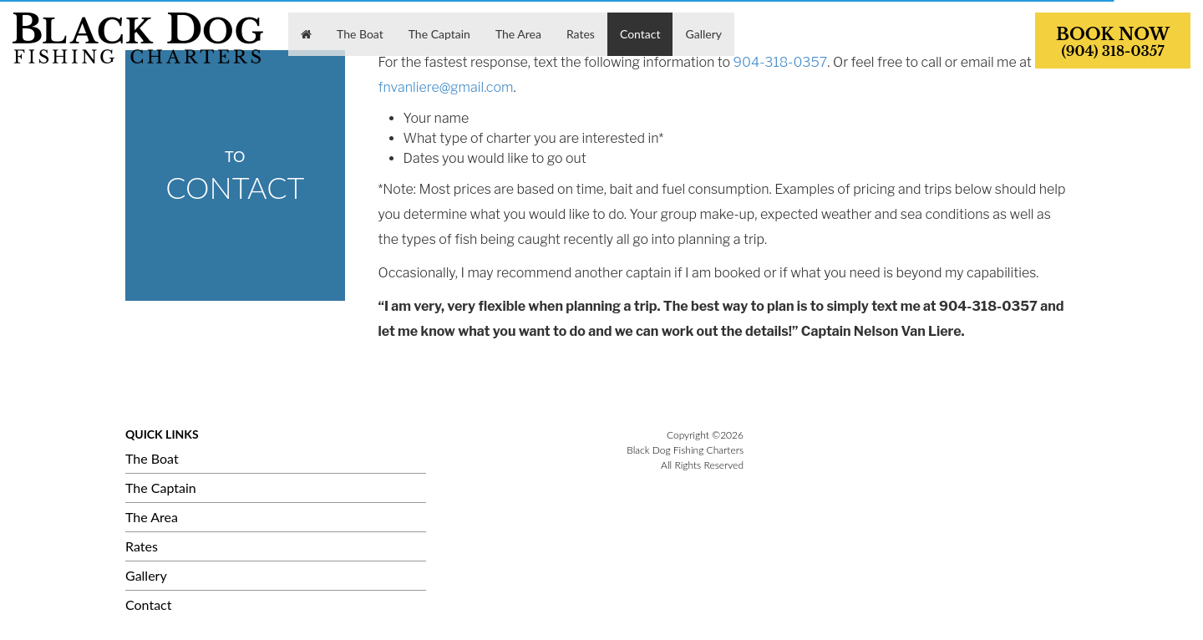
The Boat (152, 458)
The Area (151, 517)
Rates (141, 546)
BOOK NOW (1113, 41)
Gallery (146, 575)
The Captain (160, 487)
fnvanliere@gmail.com (446, 87)
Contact (148, 604)
